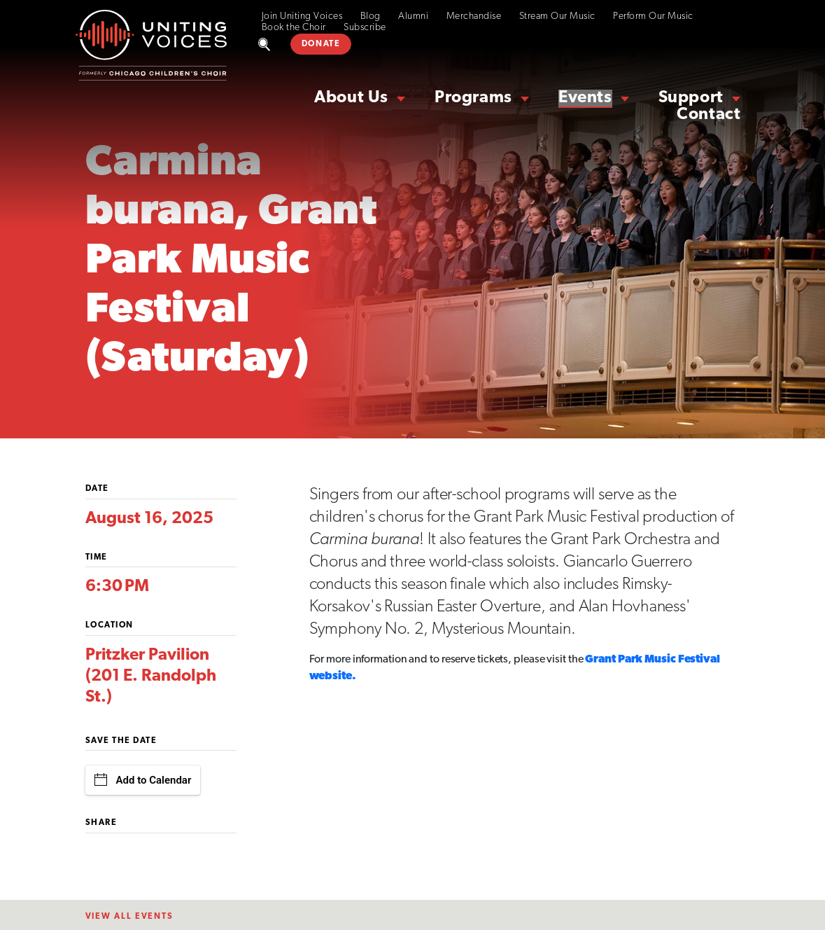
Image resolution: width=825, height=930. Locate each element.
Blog (370, 16)
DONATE (321, 44)
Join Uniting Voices (302, 16)
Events (585, 98)
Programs (473, 98)
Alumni (413, 16)
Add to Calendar (143, 779)
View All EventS (129, 916)
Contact (708, 114)
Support (691, 98)
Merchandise (474, 16)
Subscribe (365, 27)
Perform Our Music (653, 16)
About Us (351, 98)
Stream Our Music (557, 16)
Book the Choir (294, 27)
